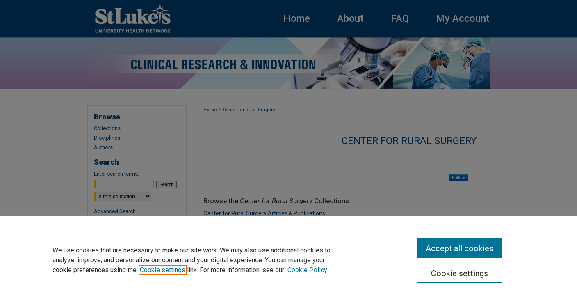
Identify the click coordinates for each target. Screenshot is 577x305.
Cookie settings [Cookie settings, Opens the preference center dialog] (459, 273)
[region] (288, 260)
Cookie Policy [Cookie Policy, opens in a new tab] (307, 270)
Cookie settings (162, 270)
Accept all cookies (459, 248)
